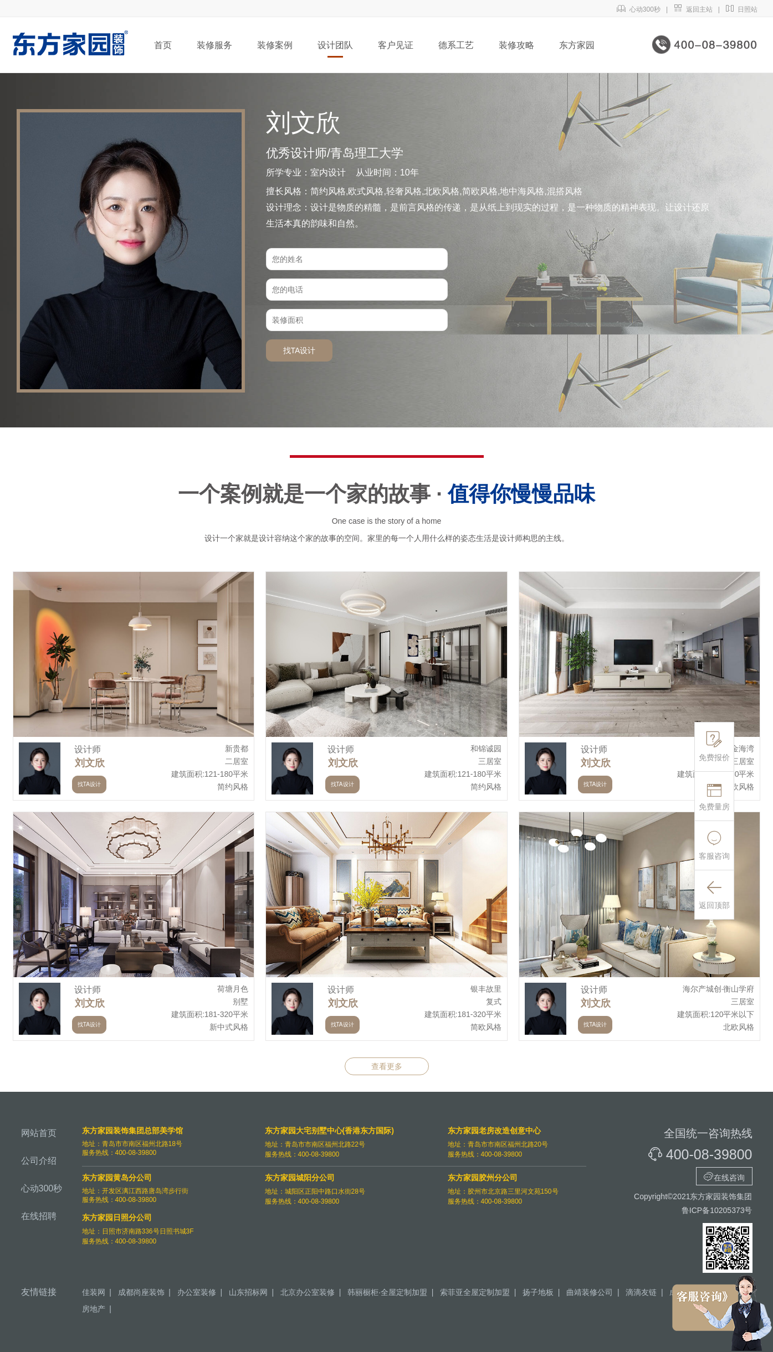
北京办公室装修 (307, 1292)
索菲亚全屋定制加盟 (475, 1292)
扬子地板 (538, 1292)
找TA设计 (299, 350)
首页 (163, 45)
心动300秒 (639, 9)
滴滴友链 (641, 1292)
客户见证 (395, 45)
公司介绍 (39, 1160)
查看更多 (386, 1066)
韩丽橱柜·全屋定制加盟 (387, 1292)
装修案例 (275, 45)
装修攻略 (516, 45)
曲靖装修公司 (589, 1292)
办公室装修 (196, 1292)
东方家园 (577, 45)
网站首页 (39, 1133)
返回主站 (693, 9)
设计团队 (335, 45)
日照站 (741, 9)
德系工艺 (456, 45)
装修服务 (214, 45)
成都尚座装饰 (141, 1292)
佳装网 (93, 1292)
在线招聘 (39, 1216)
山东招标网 (248, 1292)
